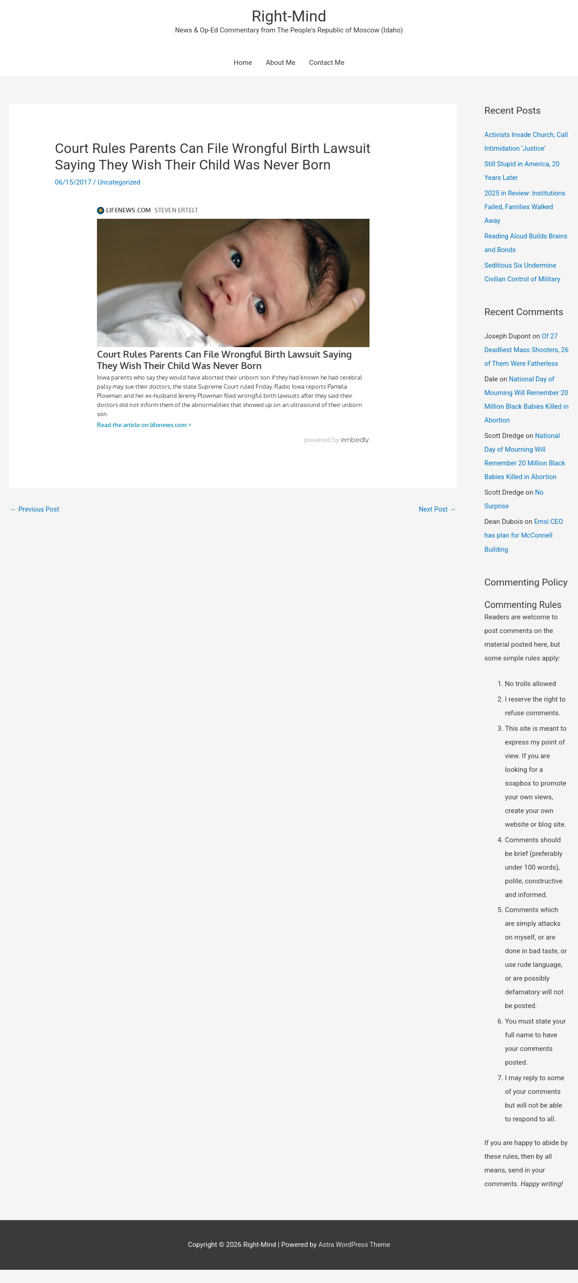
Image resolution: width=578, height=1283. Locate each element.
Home (243, 64)
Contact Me (326, 64)
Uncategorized (120, 184)
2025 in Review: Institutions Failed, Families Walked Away (526, 208)
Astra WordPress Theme (354, 1258)
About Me (280, 64)
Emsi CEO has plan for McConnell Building (524, 549)
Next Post (436, 510)
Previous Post (35, 510)
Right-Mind (289, 16)
